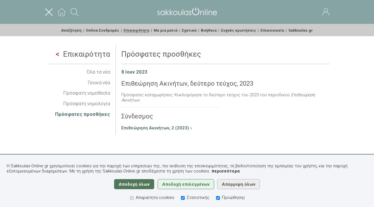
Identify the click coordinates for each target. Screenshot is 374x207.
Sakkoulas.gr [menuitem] (300, 30)
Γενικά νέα (99, 82)
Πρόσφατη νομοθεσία (86, 93)
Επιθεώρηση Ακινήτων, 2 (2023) (155, 128)
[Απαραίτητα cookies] (132, 198)
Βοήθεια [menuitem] (209, 30)
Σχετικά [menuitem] (189, 30)
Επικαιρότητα (83, 54)
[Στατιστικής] (183, 198)
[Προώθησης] (218, 198)
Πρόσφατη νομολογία (86, 103)
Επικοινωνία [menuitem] (272, 30)
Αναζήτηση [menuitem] (71, 30)
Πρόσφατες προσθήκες (82, 114)
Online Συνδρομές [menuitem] (102, 30)
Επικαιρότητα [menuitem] (136, 30)
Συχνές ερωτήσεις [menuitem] (238, 30)
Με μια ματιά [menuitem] (165, 30)
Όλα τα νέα (98, 72)
